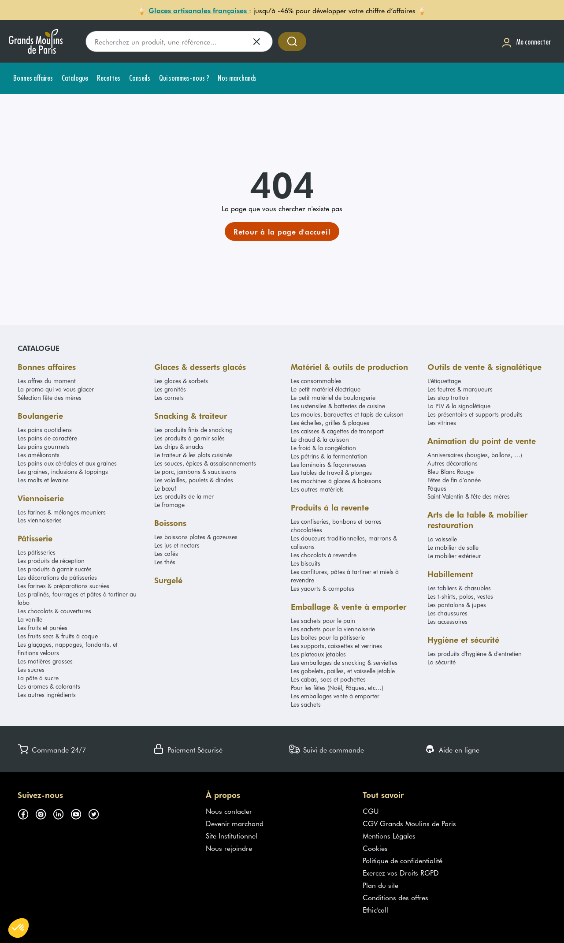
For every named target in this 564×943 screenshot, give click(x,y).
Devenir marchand (234, 823)
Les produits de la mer (184, 496)
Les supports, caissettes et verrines (336, 645)
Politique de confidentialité (402, 860)
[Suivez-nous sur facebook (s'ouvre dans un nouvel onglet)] (26, 812)
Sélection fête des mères (50, 397)
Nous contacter (229, 811)
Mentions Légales (389, 835)
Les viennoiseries (40, 520)
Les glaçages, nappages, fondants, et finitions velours (68, 648)
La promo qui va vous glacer (56, 389)
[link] (282, 231)
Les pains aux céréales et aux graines (67, 463)
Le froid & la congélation (323, 448)
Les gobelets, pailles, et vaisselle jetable (343, 671)
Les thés (164, 562)
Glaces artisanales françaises (198, 10)
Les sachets (306, 704)
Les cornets (169, 397)
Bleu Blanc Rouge (450, 471)
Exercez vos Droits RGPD (401, 872)
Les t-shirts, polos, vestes (460, 596)
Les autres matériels (317, 489)
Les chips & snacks (179, 446)
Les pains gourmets (44, 446)
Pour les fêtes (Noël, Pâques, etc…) (337, 687)
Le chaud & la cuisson (320, 439)
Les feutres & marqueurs (460, 389)
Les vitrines (441, 422)
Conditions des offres (395, 897)
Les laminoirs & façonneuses (329, 464)
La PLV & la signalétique (458, 406)
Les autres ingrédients (47, 694)
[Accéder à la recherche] (292, 41)
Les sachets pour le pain (323, 620)
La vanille (30, 619)
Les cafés (166, 553)
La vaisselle (442, 539)
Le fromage (169, 504)
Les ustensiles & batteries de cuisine (338, 406)
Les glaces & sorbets (181, 380)
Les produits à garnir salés (189, 438)
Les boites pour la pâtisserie (328, 637)
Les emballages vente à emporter (335, 696)
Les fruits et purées (42, 627)
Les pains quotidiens (45, 429)
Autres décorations (452, 463)
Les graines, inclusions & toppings (63, 471)
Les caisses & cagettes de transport (337, 431)
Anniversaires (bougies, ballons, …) (474, 455)
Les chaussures (447, 613)
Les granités (170, 389)
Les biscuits (305, 563)
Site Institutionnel (231, 835)
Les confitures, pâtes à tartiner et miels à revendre (345, 575)
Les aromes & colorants (49, 686)
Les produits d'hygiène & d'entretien (474, 653)
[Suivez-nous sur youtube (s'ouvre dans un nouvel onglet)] (79, 812)
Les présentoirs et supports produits (475, 414)
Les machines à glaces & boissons (336, 481)
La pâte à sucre (38, 678)
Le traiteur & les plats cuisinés (193, 455)
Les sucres (31, 669)
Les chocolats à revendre (323, 555)
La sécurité (441, 662)
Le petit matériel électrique (325, 389)
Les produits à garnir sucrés (55, 569)
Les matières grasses (45, 661)
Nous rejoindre (229, 848)
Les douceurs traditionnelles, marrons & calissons (344, 542)
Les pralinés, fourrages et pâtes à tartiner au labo (77, 598)
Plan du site (380, 885)
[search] (179, 41)
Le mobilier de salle (453, 547)
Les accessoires (447, 621)
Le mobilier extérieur (454, 556)
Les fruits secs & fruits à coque (58, 636)
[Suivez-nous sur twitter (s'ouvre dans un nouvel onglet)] (97, 812)
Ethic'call (375, 909)
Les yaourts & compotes (322, 588)
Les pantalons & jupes (456, 604)
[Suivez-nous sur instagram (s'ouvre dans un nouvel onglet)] (44, 812)
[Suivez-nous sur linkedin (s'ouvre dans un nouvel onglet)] (61, 812)
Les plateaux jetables (318, 654)
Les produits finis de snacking (193, 429)
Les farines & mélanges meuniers (62, 512)
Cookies (375, 848)
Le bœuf (165, 488)
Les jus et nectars (177, 545)
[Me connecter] (526, 41)
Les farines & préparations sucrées (63, 585)
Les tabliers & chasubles (459, 588)
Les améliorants (38, 455)
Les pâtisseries (37, 552)
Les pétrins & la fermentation (329, 456)
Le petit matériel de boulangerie (333, 397)
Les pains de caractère (47, 438)
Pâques (436, 488)
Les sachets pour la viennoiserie (333, 629)
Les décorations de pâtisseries (57, 577)
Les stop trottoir (448, 397)
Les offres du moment (47, 380)
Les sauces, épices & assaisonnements (205, 463)
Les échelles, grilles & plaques (330, 422)
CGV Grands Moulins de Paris (409, 823)
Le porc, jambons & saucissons (195, 471)
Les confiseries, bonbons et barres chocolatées (336, 525)
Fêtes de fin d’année (454, 480)
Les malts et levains (43, 480)
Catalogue (38, 348)
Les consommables (316, 380)
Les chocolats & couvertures (54, 611)
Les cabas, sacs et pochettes (328, 679)
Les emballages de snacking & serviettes (344, 662)
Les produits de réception (51, 560)
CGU (371, 811)
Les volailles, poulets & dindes (193, 480)
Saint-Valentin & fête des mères (468, 496)
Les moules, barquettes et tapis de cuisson (347, 414)
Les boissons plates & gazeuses (195, 537)
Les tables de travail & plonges (331, 472)
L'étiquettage (444, 380)
